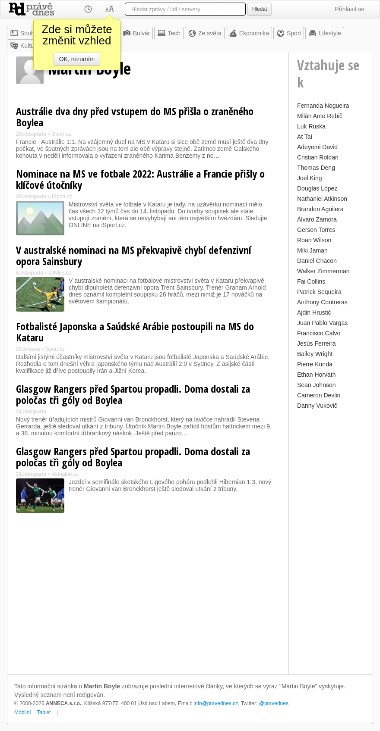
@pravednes (273, 703)
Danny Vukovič (317, 405)
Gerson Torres (316, 229)
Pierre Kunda (314, 364)
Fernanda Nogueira (323, 105)
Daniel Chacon (317, 260)
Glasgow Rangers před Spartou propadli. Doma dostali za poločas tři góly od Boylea (133, 394)
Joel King (309, 178)
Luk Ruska (311, 126)
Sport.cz (61, 134)
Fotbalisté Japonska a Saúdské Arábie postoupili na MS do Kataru (135, 331)
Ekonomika (249, 33)
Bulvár (136, 33)
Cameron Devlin (318, 395)
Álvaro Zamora (317, 219)
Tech (168, 33)
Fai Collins (311, 281)
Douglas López (317, 188)
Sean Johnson (316, 384)
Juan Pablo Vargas (322, 322)
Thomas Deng (316, 167)
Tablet (44, 712)
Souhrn (25, 33)
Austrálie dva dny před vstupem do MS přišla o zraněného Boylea (134, 116)
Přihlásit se (349, 9)
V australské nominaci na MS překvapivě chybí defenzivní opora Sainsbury (133, 255)
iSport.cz (62, 197)
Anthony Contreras (322, 302)
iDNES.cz (60, 273)
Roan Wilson (314, 240)
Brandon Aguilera (320, 209)
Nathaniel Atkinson (322, 198)
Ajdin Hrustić (314, 312)
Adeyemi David (317, 147)
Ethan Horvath (316, 374)
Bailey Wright (314, 353)
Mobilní (22, 712)
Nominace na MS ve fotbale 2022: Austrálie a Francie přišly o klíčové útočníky (140, 179)
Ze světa (205, 33)
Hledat (259, 9)
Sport (288, 33)
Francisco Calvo (318, 333)
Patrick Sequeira (319, 291)
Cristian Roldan (318, 157)
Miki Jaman (312, 250)
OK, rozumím (77, 59)
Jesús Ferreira (316, 343)
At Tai (304, 136)
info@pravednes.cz (215, 703)
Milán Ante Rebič (319, 115)
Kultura (24, 45)
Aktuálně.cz (65, 474)
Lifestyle (324, 33)
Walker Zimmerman (323, 271)
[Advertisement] (330, 541)
